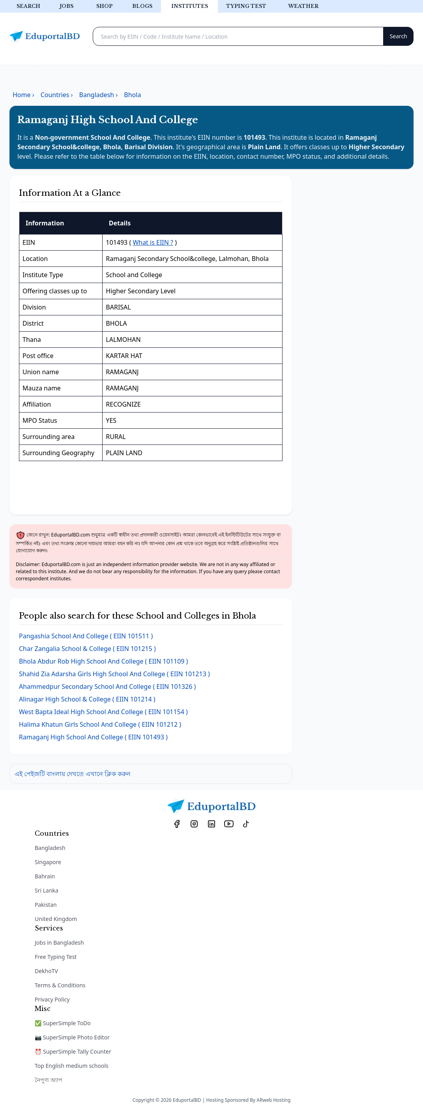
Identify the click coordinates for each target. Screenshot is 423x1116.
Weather (303, 6)
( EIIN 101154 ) (103, 711)
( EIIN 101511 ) (86, 636)
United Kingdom (56, 919)
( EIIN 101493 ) (93, 737)
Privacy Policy (52, 999)
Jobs (66, 6)
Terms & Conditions (60, 985)
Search (28, 6)
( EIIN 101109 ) (103, 661)
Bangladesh (50, 848)
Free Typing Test (56, 956)
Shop (104, 6)
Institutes (189, 6)
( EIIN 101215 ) (87, 648)
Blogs (142, 6)
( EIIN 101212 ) (100, 724)
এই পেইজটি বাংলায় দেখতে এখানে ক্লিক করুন (73, 773)
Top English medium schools (72, 1065)
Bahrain (45, 876)
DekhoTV (46, 971)
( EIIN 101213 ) (114, 674)
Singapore (48, 862)
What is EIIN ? (153, 242)
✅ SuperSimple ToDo (63, 1023)
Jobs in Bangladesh (59, 942)
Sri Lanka (46, 890)
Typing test (246, 6)
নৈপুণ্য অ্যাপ (48, 1080)
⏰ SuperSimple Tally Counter (73, 1051)
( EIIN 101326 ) (107, 686)
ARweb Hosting (273, 1100)
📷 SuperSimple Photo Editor (72, 1037)
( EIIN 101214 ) (87, 699)
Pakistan (46, 904)
